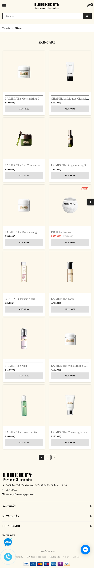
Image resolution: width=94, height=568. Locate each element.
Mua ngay (24, 109)
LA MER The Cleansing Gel (21, 432)
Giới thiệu (31, 557)
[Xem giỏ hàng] (89, 5)
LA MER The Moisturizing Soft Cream (28, 232)
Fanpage (8, 535)
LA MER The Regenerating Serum (71, 165)
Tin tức (66, 557)
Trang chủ (19, 557)
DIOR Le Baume (61, 232)
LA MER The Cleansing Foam (69, 432)
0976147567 (11, 490)
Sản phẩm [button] (47, 506)
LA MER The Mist (16, 365)
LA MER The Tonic (62, 299)
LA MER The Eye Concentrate (23, 165)
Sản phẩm (42, 557)
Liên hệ (76, 557)
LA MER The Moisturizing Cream (25, 98)
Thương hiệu (55, 557)
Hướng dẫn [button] (47, 516)
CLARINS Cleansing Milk (20, 299)
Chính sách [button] (47, 526)
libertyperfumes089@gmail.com (20, 494)
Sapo (53, 551)
